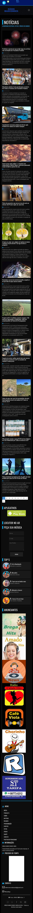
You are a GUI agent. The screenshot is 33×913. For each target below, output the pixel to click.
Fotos (5, 829)
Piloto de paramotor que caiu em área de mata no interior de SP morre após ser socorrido (15, 203)
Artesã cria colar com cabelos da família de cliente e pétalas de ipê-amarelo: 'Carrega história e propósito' (16, 243)
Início (5, 810)
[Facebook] (16, 902)
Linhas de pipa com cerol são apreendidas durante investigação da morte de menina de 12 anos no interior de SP (15, 400)
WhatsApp (7, 891)
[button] (29, 10)
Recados (6, 821)
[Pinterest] (21, 902)
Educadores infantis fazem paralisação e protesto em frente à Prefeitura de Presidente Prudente (15, 87)
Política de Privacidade (10, 839)
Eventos (6, 826)
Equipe (5, 834)
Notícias (6, 818)
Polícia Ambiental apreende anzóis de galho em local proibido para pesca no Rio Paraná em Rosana (16, 477)
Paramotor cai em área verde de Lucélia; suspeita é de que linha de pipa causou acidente (16, 280)
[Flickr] (25, 902)
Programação (7, 824)
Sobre (5, 816)
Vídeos (5, 831)
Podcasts (6, 813)
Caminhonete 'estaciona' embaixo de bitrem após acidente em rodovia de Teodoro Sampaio (15, 125)
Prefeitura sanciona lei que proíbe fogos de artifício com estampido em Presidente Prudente (16, 49)
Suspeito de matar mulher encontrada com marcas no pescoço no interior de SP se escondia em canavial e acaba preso (16, 359)
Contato (6, 837)
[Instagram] (8, 902)
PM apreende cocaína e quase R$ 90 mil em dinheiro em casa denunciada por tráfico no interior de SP (16, 439)
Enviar (16, 554)
